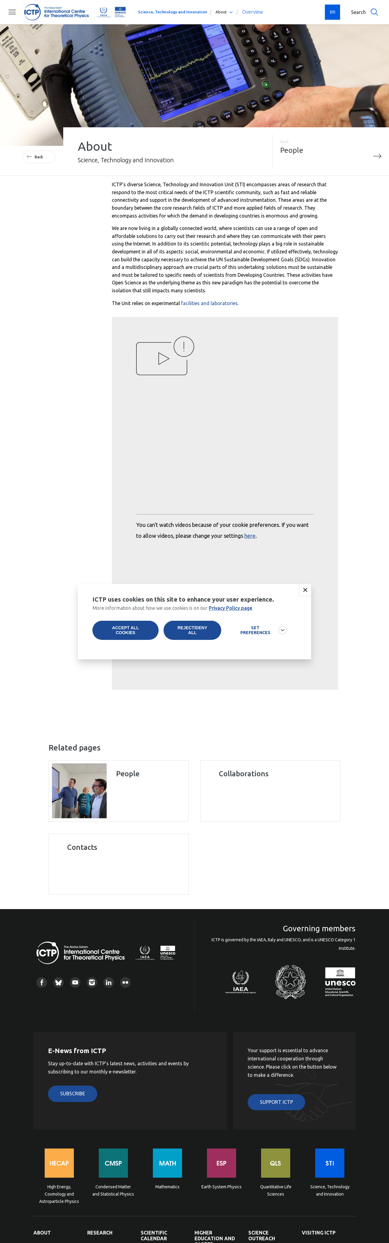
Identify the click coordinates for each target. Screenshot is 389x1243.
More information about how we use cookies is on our (172, 608)
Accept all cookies (125, 630)
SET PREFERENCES (255, 630)
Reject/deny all (192, 630)
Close (305, 590)
